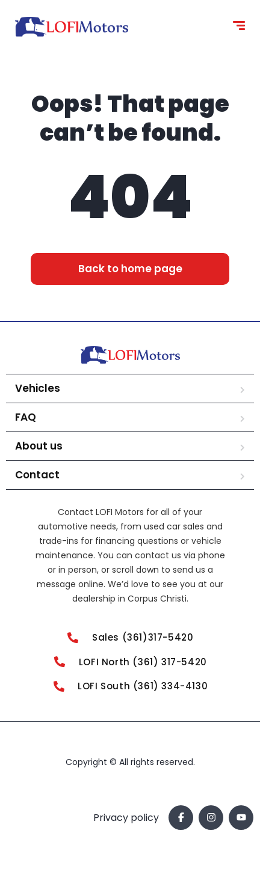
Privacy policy (126, 818)
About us (39, 446)
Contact (37, 475)
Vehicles (37, 388)
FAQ (25, 417)
